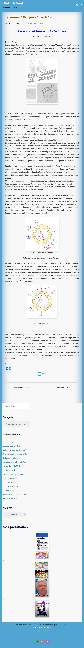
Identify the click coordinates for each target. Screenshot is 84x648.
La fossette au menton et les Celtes (16, 450)
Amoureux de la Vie (10, 486)
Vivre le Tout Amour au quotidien (15, 494)
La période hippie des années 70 (15, 474)
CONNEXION (42, 631)
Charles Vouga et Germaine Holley (16, 454)
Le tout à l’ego (8, 442)
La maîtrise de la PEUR (11, 466)
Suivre (42, 374)
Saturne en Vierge (64, 387)
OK (37, 641)
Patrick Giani (13, 3)
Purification (7, 482)
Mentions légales (61, 625)
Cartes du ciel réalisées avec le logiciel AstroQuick (42, 258)
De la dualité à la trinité (12, 458)
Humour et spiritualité (22, 387)
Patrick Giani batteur (11, 498)
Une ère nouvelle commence (14, 470)
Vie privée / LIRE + (44, 641)
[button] (77, 5)
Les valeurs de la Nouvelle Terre (15, 462)
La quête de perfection (11, 446)
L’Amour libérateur (10, 490)
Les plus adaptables (10, 478)
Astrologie (38, 23)
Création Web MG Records (42, 628)
